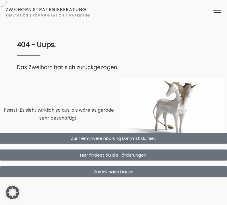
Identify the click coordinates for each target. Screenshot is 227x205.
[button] (12, 192)
